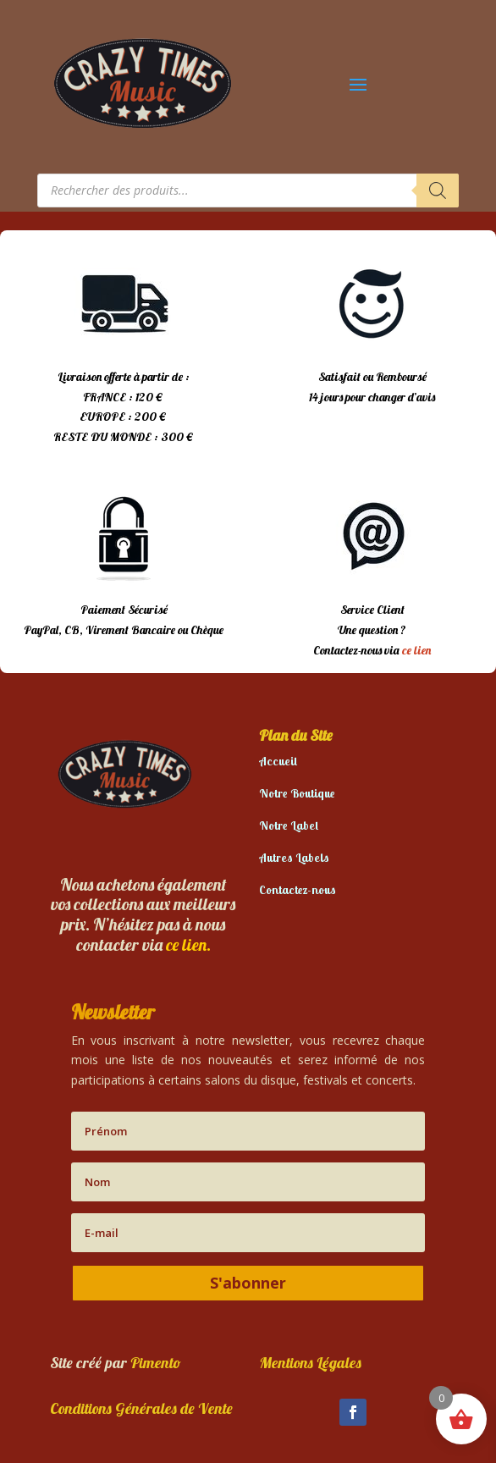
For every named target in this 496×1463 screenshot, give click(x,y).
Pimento (155, 1362)
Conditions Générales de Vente (141, 1408)
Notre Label (288, 825)
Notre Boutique (297, 793)
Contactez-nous (297, 889)
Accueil (278, 761)
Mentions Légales (310, 1362)
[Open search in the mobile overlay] (248, 190)
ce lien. (188, 944)
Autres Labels (294, 857)
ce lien (416, 650)
